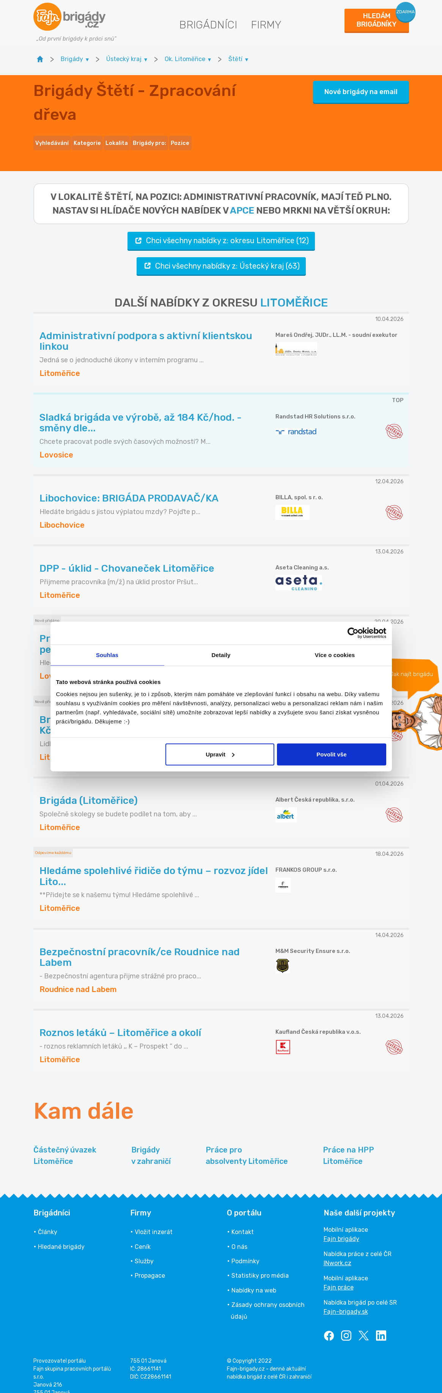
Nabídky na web (253, 1279)
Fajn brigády (341, 1227)
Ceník (143, 1235)
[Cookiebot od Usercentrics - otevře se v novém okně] (353, 633)
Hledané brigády (61, 1235)
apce (242, 199)
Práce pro (247, 1145)
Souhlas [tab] (107, 655)
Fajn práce (339, 1276)
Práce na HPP (348, 1145)
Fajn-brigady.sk (346, 1300)
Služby (144, 1249)
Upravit (220, 754)
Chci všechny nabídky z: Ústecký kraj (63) (221, 254)
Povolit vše (331, 754)
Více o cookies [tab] (335, 655)
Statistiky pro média (260, 1264)
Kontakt (242, 1220)
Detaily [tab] (221, 655)
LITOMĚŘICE (294, 291)
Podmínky (245, 1249)
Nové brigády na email (361, 86)
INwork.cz (337, 1251)
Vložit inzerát (154, 1220)
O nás (239, 1235)
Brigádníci (208, 25)
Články (47, 1220)
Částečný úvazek (64, 1145)
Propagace (150, 1264)
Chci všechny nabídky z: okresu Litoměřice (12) (221, 229)
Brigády (151, 1145)
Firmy (266, 25)
